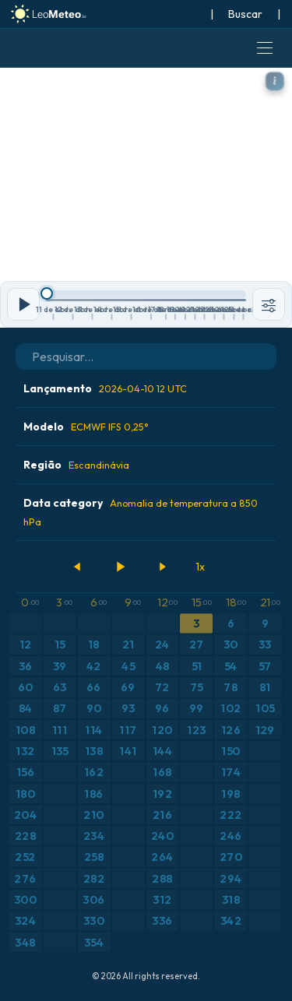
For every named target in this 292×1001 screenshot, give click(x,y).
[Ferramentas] (268, 304)
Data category (140, 512)
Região (76, 465)
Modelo (86, 427)
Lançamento (105, 388)
